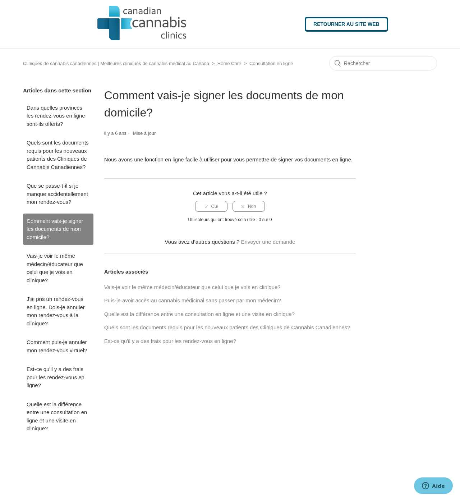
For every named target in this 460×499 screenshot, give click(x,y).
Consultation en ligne (271, 63)
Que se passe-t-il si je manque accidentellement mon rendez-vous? (57, 194)
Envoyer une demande (268, 242)
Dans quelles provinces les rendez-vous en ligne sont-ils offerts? (56, 116)
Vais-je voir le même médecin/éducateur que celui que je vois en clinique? (55, 268)
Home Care (229, 63)
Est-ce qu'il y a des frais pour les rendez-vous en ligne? (55, 377)
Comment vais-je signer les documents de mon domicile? (55, 229)
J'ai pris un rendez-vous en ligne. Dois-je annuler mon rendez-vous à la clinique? (56, 311)
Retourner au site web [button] (346, 24)
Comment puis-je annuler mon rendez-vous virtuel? (57, 346)
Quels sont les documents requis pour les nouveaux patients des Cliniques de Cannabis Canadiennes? (58, 154)
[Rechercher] (383, 63)
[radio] (211, 206)
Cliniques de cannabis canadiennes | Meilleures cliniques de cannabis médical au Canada (116, 63)
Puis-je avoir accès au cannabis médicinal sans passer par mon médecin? (192, 300)
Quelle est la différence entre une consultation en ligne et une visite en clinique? (57, 416)
